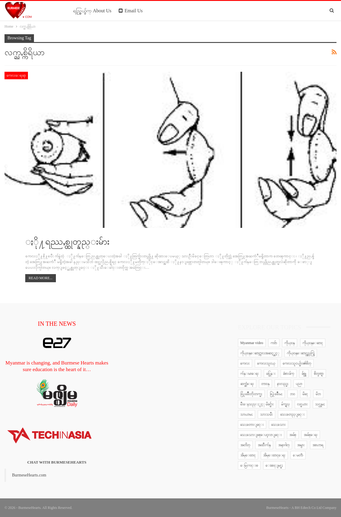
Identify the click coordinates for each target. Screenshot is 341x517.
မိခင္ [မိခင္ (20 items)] (305, 394)
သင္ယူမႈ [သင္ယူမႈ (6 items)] (320, 404)
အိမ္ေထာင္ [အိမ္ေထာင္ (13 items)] (248, 455)
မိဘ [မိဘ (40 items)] (318, 394)
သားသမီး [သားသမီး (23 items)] (266, 414)
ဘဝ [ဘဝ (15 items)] (292, 394)
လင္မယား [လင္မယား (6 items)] (302, 404)
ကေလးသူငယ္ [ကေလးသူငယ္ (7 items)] (266, 363)
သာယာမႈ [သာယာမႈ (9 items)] (246, 414)
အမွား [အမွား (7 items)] (301, 445)
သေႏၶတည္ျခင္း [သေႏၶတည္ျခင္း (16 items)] (292, 414)
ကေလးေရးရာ (16, 75)
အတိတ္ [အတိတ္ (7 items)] (245, 445)
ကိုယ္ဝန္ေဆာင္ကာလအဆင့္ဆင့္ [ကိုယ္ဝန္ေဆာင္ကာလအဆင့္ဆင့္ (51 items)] (259, 353)
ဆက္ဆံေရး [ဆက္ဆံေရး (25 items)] (247, 384)
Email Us (131, 10)
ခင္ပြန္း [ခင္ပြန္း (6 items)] (271, 373)
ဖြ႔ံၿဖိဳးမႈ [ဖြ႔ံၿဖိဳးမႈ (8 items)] (276, 394)
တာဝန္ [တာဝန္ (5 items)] (265, 384)
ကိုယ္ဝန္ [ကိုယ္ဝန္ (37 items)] (290, 343)
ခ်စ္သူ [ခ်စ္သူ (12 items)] (304, 373)
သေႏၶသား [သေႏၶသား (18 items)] (278, 424)
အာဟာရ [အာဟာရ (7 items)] (317, 445)
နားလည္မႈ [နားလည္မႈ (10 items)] (282, 384)
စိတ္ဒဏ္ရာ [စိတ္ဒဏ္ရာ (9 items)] (319, 373)
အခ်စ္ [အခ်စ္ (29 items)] (292, 435)
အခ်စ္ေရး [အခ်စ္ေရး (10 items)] (311, 435)
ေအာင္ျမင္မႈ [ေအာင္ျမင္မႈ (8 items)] (274, 465)
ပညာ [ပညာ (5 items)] (299, 384)
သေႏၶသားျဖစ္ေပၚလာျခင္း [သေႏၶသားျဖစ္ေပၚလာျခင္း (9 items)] (261, 435)
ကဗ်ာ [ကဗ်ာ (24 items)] (274, 343)
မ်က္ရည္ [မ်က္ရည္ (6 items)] (285, 404)
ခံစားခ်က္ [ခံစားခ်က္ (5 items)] (288, 373)
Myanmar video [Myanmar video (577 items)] (251, 343)
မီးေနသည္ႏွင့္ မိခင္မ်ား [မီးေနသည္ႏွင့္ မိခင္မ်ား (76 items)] (257, 404)
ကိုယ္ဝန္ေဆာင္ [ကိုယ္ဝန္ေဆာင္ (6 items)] (313, 343)
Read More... (40, 278)
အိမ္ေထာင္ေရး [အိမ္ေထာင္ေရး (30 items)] (274, 455)
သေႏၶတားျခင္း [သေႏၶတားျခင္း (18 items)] (252, 424)
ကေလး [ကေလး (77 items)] (245, 363)
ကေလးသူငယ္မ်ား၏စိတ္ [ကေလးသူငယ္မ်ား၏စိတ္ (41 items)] (297, 363)
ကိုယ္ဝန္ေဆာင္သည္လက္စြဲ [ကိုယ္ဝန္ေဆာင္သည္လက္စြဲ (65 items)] (301, 353)
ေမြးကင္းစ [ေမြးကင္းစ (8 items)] (249, 465)
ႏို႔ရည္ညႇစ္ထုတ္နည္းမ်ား (67, 241)
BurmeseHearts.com (29, 475)
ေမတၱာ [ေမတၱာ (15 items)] (298, 455)
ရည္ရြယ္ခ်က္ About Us (92, 10)
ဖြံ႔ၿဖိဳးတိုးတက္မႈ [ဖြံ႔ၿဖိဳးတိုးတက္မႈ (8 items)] (251, 394)
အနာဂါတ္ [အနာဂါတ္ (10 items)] (284, 445)
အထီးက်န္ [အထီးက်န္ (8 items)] (264, 445)
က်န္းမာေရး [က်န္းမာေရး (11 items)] (249, 373)
